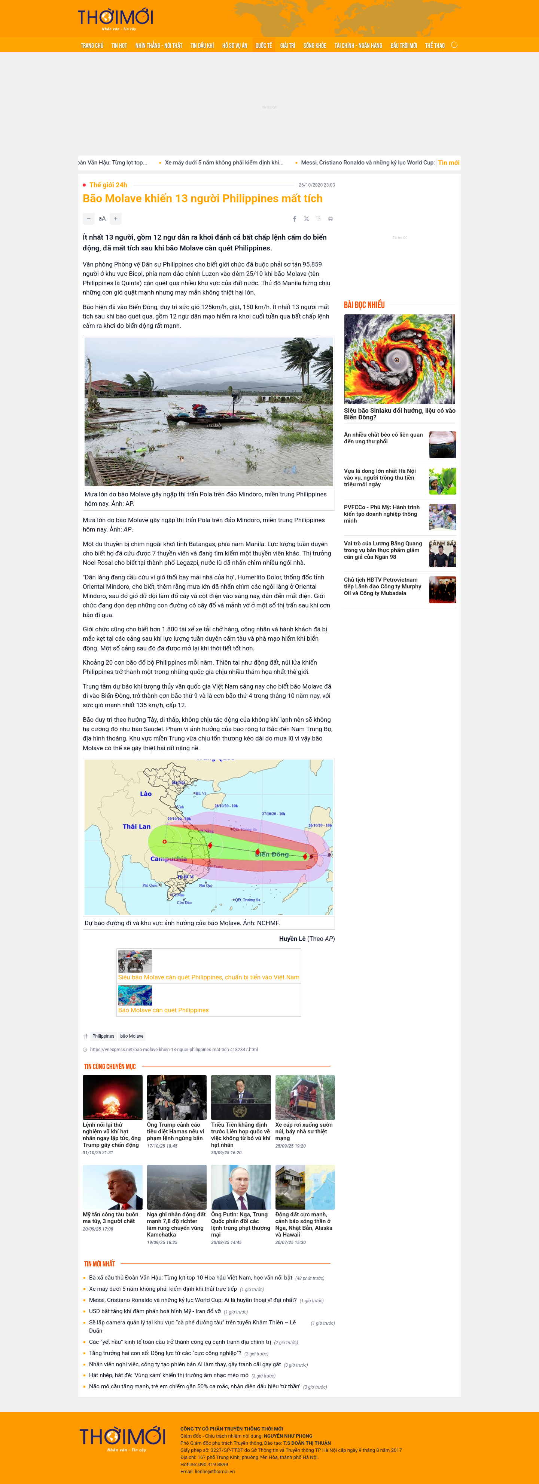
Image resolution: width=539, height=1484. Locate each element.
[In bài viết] (330, 218)
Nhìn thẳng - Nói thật (158, 45)
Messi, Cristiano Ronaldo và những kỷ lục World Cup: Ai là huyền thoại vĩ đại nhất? (206, 1300)
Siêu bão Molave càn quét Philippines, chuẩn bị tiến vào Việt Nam (208, 977)
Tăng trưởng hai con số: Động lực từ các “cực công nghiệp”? (178, 1353)
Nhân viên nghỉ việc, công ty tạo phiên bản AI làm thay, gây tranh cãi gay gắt (198, 1364)
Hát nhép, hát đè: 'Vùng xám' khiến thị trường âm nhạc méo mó (182, 1375)
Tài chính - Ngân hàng (358, 45)
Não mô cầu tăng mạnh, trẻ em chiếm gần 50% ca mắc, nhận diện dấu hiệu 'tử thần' (208, 1386)
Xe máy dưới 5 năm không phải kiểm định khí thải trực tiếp (176, 1289)
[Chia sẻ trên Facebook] (294, 218)
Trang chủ (92, 45)
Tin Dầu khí (202, 45)
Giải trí (287, 45)
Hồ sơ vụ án (234, 45)
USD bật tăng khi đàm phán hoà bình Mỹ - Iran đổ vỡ (168, 1311)
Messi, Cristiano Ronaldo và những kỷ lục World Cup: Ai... (383, 162)
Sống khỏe (315, 45)
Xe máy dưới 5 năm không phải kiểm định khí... (234, 162)
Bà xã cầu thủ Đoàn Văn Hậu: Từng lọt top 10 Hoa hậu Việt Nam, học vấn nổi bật (207, 1277)
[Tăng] (116, 219)
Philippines (103, 1036)
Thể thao (435, 45)
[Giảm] (89, 219)
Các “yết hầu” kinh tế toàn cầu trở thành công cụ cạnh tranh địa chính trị (193, 1342)
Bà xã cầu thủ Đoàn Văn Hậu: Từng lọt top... (102, 162)
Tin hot (119, 45)
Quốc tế (264, 45)
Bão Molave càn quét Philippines (163, 1010)
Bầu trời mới (404, 45)
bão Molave (132, 1036)
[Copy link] (318, 218)
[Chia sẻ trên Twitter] (306, 218)
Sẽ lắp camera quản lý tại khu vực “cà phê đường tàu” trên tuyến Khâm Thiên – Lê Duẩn (212, 1326)
